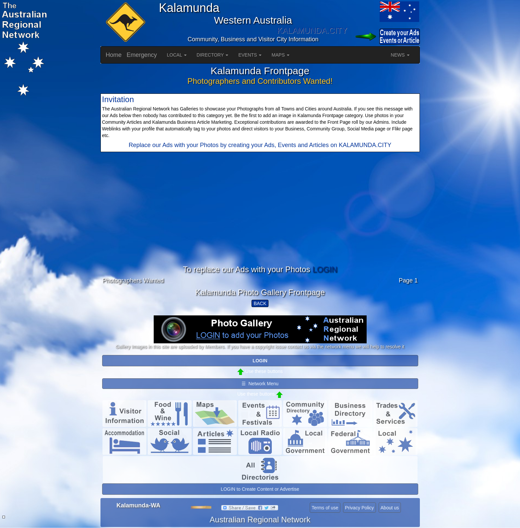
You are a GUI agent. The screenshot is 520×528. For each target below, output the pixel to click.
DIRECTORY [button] (213, 55)
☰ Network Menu (260, 383)
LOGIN (324, 269)
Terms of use (325, 507)
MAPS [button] (280, 55)
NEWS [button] (400, 55)
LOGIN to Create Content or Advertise (260, 489)
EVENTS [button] (249, 55)
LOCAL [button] (177, 55)
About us (390, 507)
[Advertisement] (260, 218)
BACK (260, 303)
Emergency (142, 55)
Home (114, 55)
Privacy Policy (359, 507)
